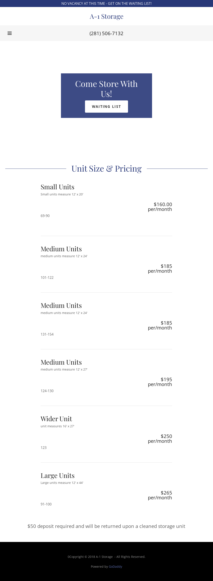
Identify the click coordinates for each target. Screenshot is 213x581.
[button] (9, 33)
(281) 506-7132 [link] (106, 33)
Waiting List (106, 106)
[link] (106, 17)
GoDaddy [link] (115, 566)
